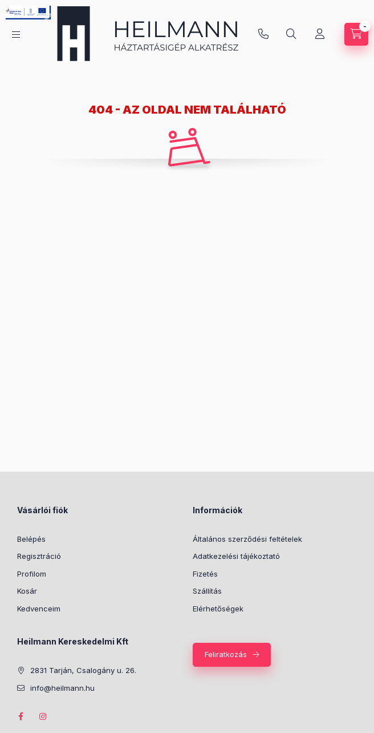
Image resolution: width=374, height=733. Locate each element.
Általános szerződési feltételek (247, 538)
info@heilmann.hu (263, 34)
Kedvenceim (38, 608)
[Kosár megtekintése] (356, 34)
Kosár (27, 590)
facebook (20, 716)
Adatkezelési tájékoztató (236, 556)
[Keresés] (291, 34)
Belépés (31, 538)
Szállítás (207, 590)
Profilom (31, 573)
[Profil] (319, 34)
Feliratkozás (226, 654)
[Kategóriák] (16, 34)
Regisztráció (39, 556)
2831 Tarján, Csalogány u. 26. (83, 670)
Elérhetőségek (218, 608)
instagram (43, 716)
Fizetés (205, 573)
